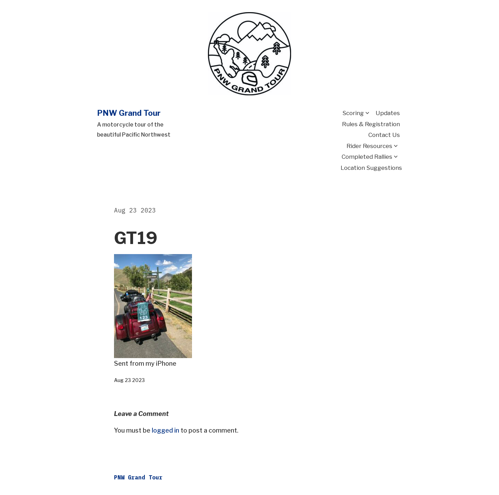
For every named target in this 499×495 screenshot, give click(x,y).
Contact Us (384, 134)
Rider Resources (369, 145)
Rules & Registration (371, 124)
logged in (165, 430)
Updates (388, 113)
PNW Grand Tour (128, 113)
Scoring (353, 113)
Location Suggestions (371, 167)
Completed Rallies (367, 156)
